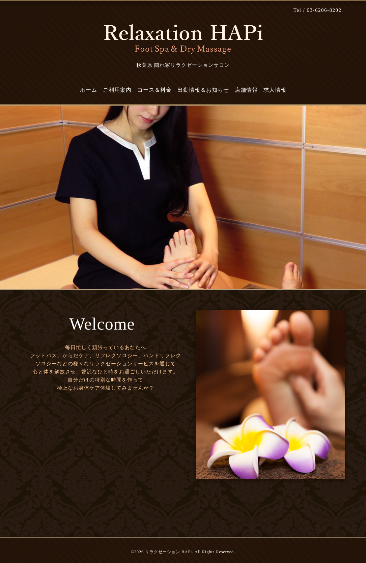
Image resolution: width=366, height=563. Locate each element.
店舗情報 (246, 90)
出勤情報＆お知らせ (203, 90)
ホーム (88, 90)
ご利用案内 (117, 90)
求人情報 (274, 90)
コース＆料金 (154, 90)
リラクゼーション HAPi (168, 552)
